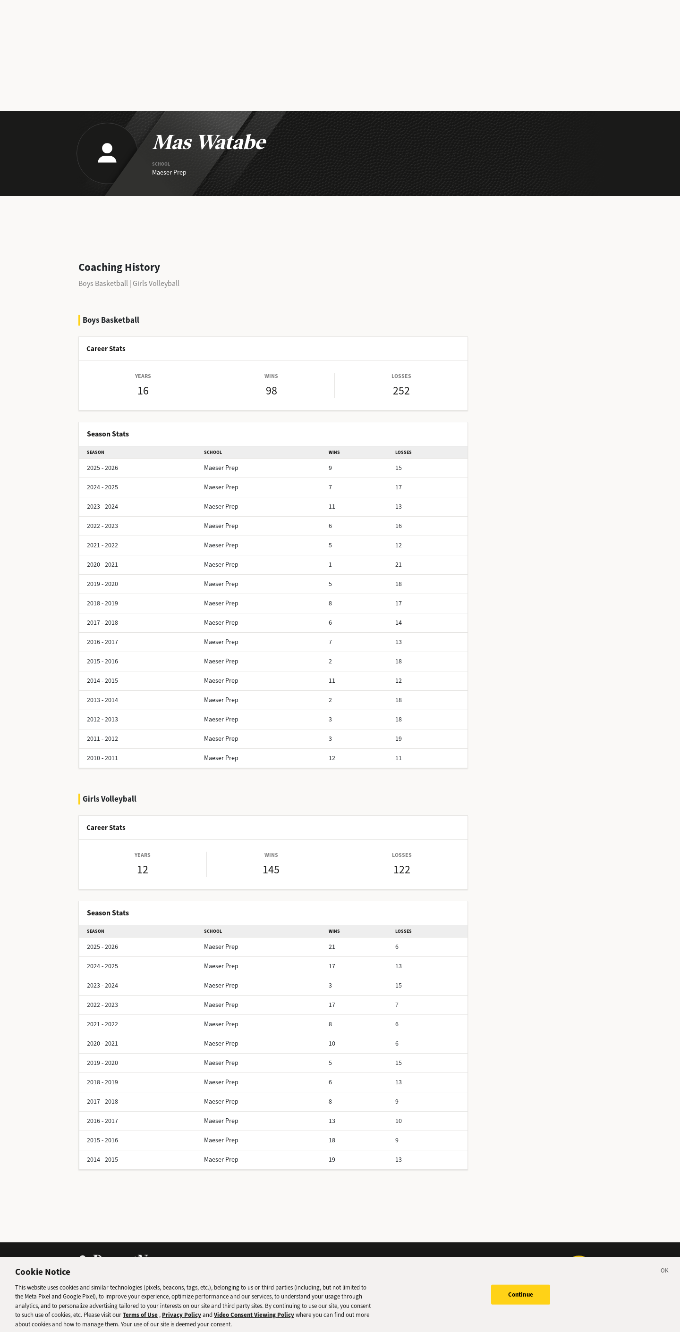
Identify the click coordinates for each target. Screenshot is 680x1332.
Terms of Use (140, 1322)
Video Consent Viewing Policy (254, 1322)
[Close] (664, 1279)
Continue (520, 1302)
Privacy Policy (181, 1322)
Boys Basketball (103, 283)
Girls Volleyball (156, 283)
